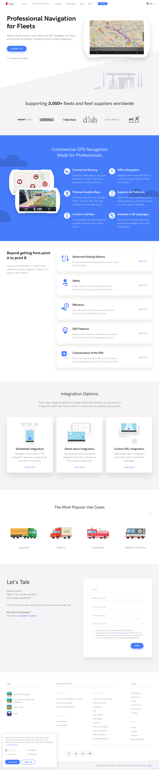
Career (134, 701)
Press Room (135, 709)
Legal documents (137, 739)
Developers (71, 4)
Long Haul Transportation (102, 699)
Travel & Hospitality (100, 727)
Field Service (98, 715)
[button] (150, 513)
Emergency (97, 707)
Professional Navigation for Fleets (69, 699)
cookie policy (13, 745)
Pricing (133, 727)
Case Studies (62, 721)
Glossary (134, 735)
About (90, 4)
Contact (134, 713)
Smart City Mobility (100, 731)
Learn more (142, 261)
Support (58, 4)
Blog (82, 4)
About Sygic (135, 693)
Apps (24, 4)
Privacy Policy (119, 633)
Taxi (94, 711)
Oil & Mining (97, 719)
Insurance (96, 723)
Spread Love (136, 705)
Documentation (62, 725)
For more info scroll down (18, 58)
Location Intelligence (100, 739)
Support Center (28, 615)
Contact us (17, 49)
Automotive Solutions (64, 703)
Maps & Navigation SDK (66, 707)
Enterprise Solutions (40, 4)
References (135, 697)
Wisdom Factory (146, 766)
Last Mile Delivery (99, 703)
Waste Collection (99, 735)
